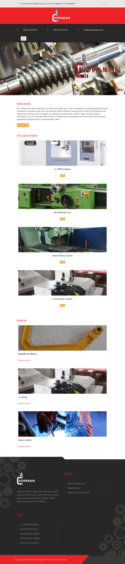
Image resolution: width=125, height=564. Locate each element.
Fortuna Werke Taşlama (30, 538)
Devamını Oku (22, 125)
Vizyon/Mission (73, 488)
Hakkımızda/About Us (76, 483)
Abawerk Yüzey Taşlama (30, 533)
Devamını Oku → (25, 360)
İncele (63, 176)
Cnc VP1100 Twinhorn (29, 524)
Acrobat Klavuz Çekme (29, 542)
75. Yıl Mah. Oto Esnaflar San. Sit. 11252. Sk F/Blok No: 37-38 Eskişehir (47, 3)
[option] (62, 68)
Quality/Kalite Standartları (78, 492)
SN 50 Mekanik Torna (29, 529)
